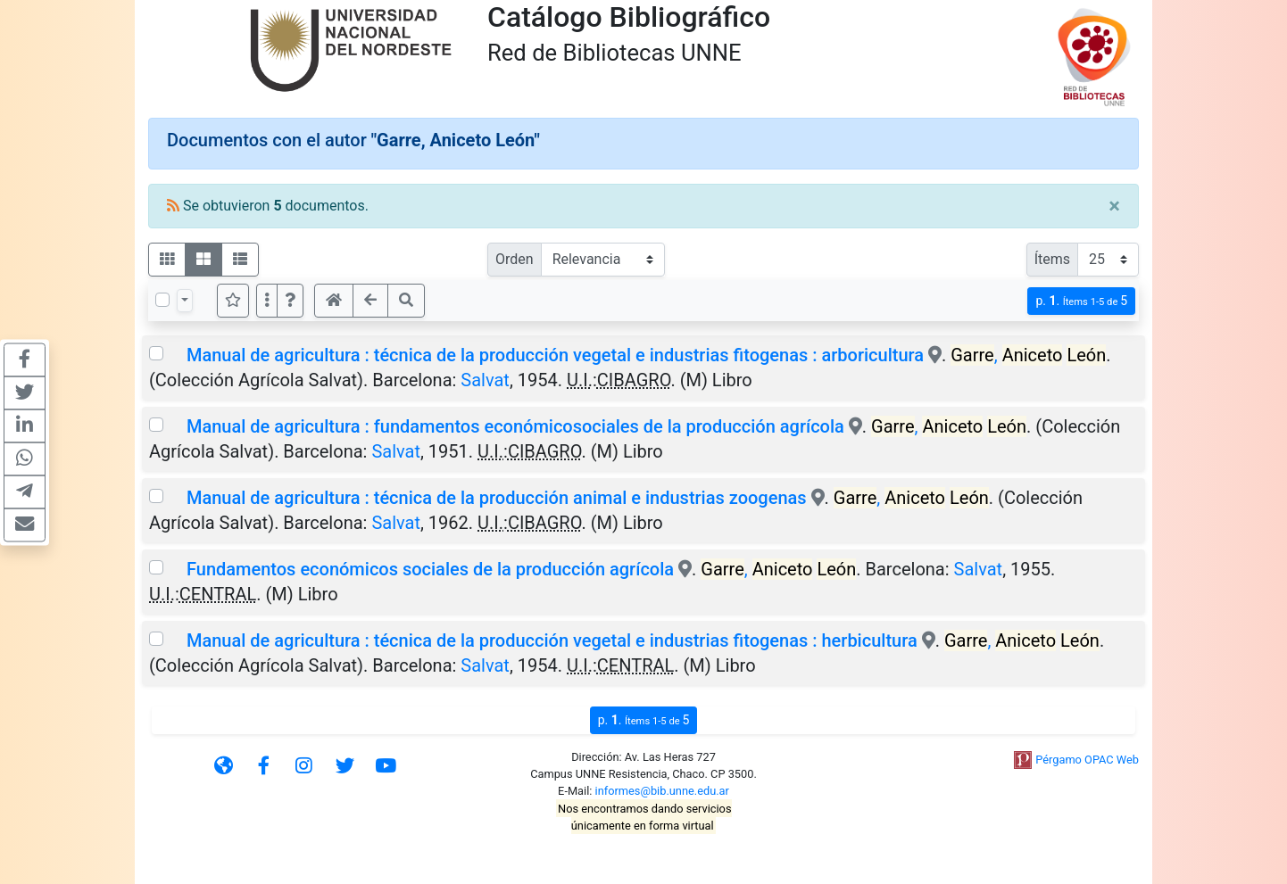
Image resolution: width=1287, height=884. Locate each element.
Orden (514, 259)
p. (1081, 301)
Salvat (485, 380)
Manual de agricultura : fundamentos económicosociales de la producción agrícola (515, 426)
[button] (290, 301)
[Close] (1114, 206)
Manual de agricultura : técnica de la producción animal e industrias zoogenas (497, 497)
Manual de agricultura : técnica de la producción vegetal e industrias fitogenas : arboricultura (555, 355)
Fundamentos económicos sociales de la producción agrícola (430, 569)
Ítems (1052, 259)
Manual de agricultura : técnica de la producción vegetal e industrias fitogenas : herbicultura (552, 640)
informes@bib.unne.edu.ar (662, 790)
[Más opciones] (267, 301)
